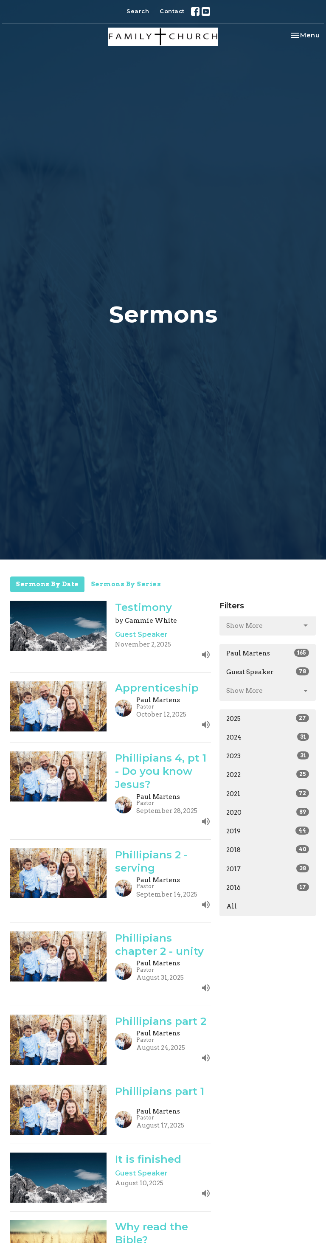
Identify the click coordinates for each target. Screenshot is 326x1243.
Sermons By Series (126, 584)
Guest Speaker (267, 671)
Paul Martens (267, 653)
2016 (267, 887)
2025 (267, 718)
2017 (267, 868)
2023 (267, 755)
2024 (267, 737)
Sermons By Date (47, 584)
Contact (172, 11)
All (231, 906)
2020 (267, 812)
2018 (267, 849)
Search (137, 11)
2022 (267, 774)
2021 (267, 793)
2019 (267, 831)
